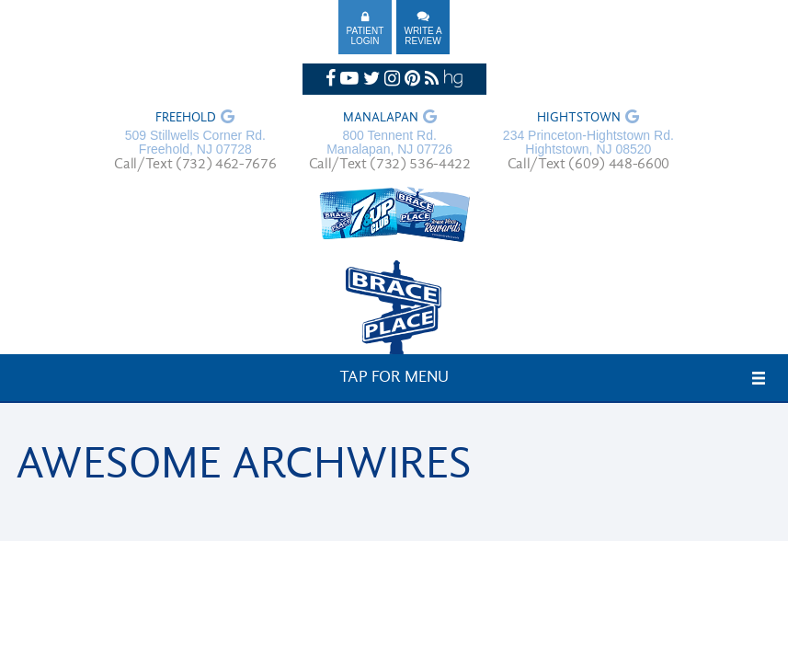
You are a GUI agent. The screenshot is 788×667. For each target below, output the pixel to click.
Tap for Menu (394, 377)
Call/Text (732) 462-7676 (195, 164)
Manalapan (380, 118)
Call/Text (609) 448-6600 (588, 164)
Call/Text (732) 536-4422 (390, 164)
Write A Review (422, 36)
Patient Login (365, 36)
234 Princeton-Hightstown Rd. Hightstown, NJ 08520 (588, 142)
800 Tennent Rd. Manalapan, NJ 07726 (389, 142)
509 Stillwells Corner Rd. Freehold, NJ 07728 (195, 142)
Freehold (185, 118)
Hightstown (579, 118)
